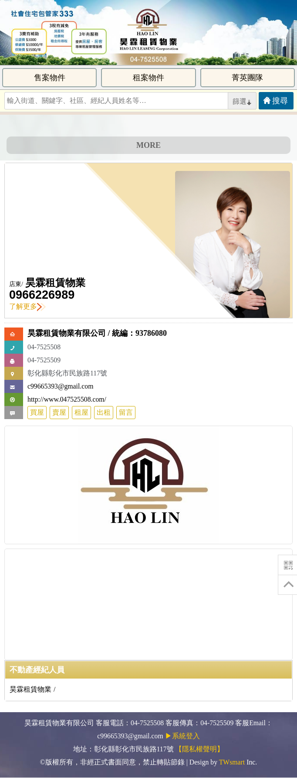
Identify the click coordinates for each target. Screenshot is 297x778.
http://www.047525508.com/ (66, 399)
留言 (126, 412)
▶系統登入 (182, 736)
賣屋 (59, 412)
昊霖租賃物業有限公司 (66, 333)
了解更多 (27, 306)
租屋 (81, 412)
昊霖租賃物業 (55, 282)
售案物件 (49, 77)
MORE (148, 145)
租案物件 (148, 77)
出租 (104, 412)
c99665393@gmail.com (60, 386)
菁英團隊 (247, 77)
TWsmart (232, 762)
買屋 (37, 412)
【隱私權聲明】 (199, 749)
